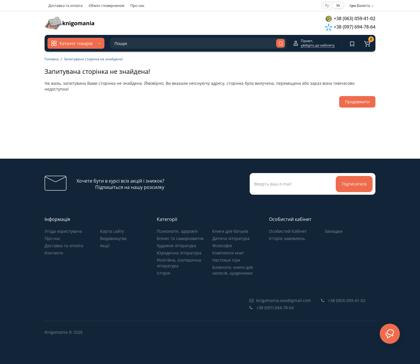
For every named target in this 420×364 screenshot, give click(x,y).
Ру (327, 5)
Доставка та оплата (65, 5)
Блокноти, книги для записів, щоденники (232, 270)
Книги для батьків (230, 231)
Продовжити (357, 101)
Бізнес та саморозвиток (180, 238)
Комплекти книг (228, 253)
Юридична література (179, 253)
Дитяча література (231, 238)
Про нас (137, 5)
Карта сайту (112, 231)
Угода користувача (63, 231)
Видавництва (113, 238)
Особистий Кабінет (288, 231)
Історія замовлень (287, 238)
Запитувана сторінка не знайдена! (93, 59)
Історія (163, 273)
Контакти (54, 253)
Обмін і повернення (106, 5)
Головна (52, 59)
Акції (105, 245)
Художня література (176, 245)
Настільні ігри (226, 260)
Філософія (222, 245)
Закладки (333, 231)
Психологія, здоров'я (177, 231)
